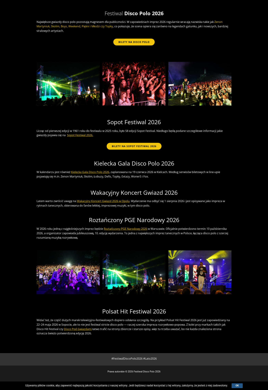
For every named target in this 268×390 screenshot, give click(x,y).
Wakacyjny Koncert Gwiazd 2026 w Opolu (103, 201)
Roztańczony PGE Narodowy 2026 (125, 229)
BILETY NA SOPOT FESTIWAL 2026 (134, 146)
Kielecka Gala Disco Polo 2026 (90, 172)
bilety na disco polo (134, 42)
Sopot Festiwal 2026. (80, 135)
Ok (237, 385)
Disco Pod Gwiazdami (78, 329)
